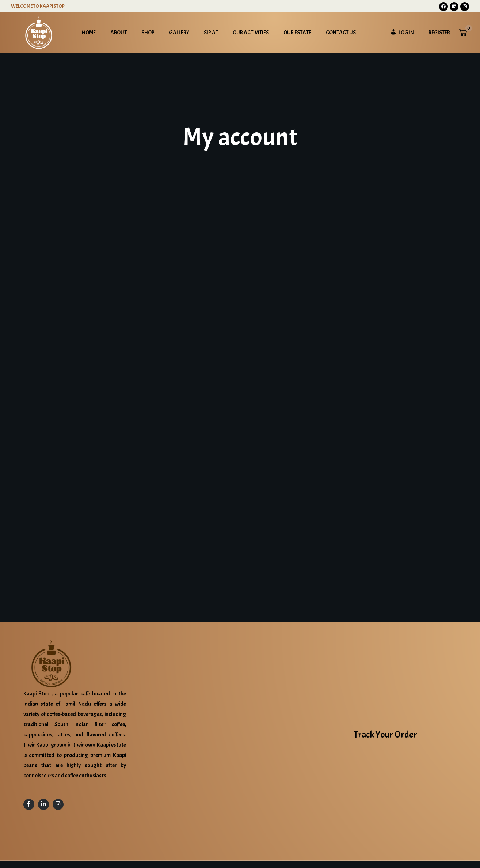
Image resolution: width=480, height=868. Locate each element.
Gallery (179, 32)
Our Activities (251, 32)
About (118, 32)
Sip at (211, 32)
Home (89, 32)
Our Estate (297, 32)
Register (439, 32)
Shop (148, 32)
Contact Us (341, 32)
